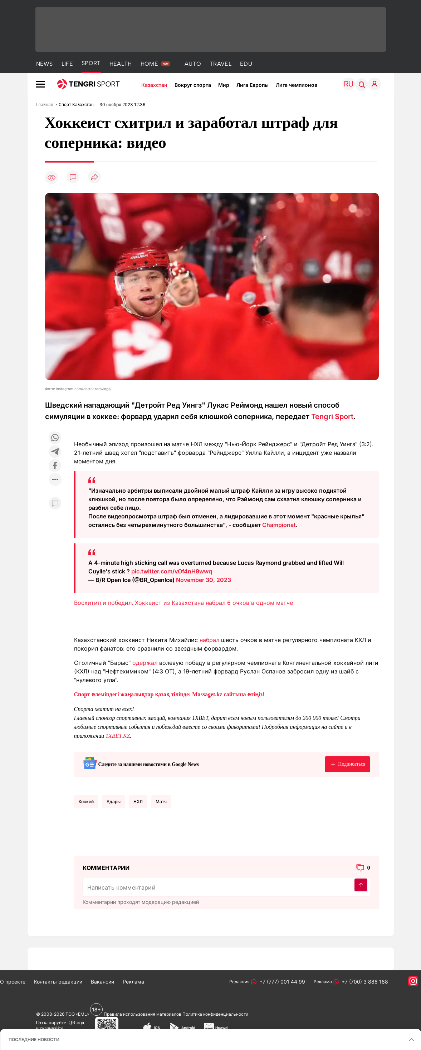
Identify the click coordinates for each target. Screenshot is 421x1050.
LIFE (67, 63)
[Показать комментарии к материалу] (55, 504)
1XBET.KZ (118, 736)
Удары (114, 801)
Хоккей (86, 801)
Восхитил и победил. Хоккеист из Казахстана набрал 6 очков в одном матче (183, 602)
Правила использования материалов (142, 1014)
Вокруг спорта (193, 85)
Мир (223, 85)
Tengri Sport (332, 416)
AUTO (193, 63)
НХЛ (138, 801)
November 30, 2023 (203, 579)
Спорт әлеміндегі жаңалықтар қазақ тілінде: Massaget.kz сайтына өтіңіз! (169, 694)
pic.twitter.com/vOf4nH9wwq (171, 571)
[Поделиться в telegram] (55, 452)
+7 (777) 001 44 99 (280, 982)
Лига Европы (252, 85)
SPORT (91, 63)
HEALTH (120, 63)
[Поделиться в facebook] (55, 466)
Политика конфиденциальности (215, 1014)
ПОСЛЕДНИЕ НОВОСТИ (34, 1039)
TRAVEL (220, 63)
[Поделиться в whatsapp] (55, 438)
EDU (246, 63)
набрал (209, 639)
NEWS (44, 63)
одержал (144, 662)
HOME (149, 63)
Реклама (133, 982)
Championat (279, 524)
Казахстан (154, 85)
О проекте (12, 982)
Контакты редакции (58, 982)
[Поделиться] (94, 177)
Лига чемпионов (296, 85)
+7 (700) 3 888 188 (363, 982)
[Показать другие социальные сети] (55, 480)
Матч (161, 801)
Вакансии (102, 982)
